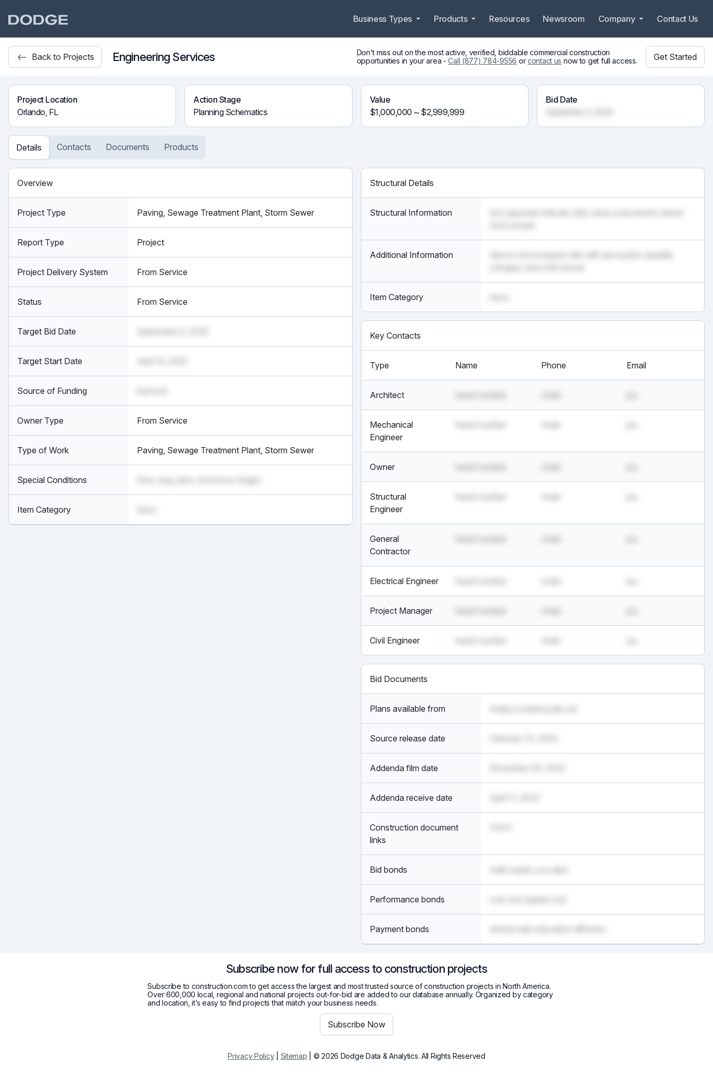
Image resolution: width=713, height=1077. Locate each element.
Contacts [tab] (74, 147)
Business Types (383, 19)
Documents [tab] (127, 147)
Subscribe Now (356, 1024)
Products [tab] (181, 147)
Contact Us (677, 19)
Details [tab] (29, 147)
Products (451, 19)
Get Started (675, 57)
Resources (509, 19)
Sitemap (294, 1055)
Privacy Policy (251, 1055)
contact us (544, 60)
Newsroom (563, 19)
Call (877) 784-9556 (482, 60)
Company (617, 19)
